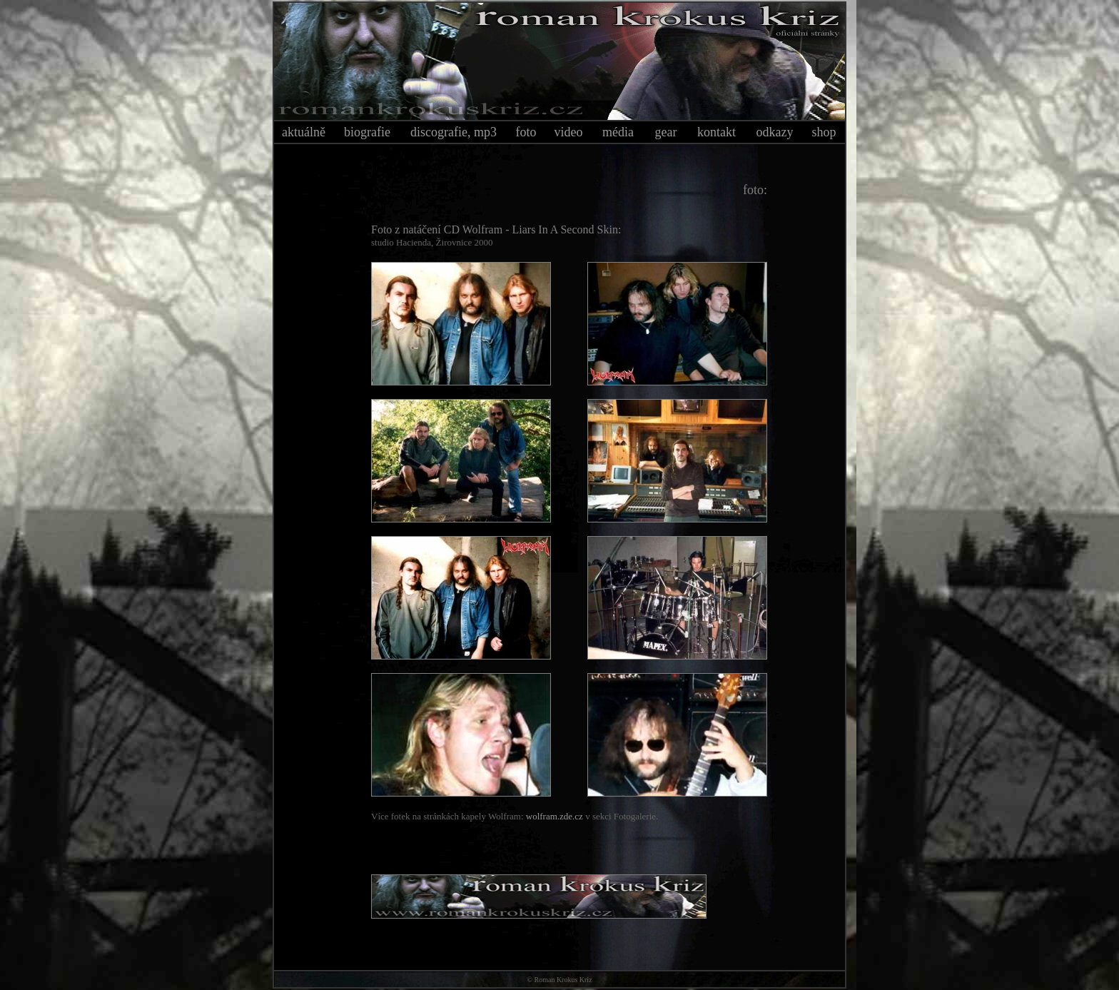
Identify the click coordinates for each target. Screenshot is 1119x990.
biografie (367, 132)
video (569, 132)
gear (666, 132)
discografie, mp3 (453, 132)
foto (526, 132)
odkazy (775, 132)
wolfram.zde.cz (554, 816)
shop (823, 132)
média (618, 132)
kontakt (716, 132)
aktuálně (303, 132)
